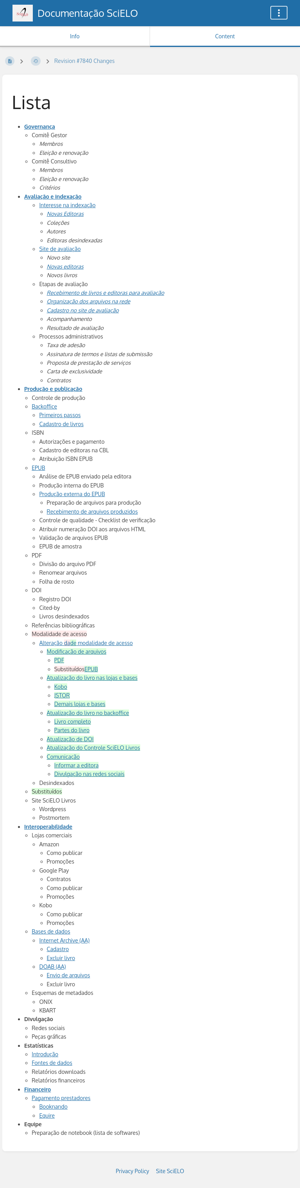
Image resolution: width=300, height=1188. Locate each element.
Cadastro (58, 949)
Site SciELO (170, 1171)
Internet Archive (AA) (64, 940)
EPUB (38, 467)
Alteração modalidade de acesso (86, 643)
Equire (47, 1115)
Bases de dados (51, 931)
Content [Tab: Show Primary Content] (225, 36)
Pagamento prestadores (61, 1098)
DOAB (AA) (52, 966)
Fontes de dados (52, 1062)
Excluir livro (61, 958)
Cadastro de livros (61, 424)
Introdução (45, 1054)
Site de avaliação (59, 248)
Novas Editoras (65, 213)
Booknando (53, 1106)
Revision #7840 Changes (84, 60)
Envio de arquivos (68, 975)
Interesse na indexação (67, 205)
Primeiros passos (59, 415)
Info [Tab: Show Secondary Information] (75, 36)
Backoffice (44, 406)
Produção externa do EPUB (72, 494)
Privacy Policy (132, 1171)
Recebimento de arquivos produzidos (92, 511)
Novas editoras (65, 266)
